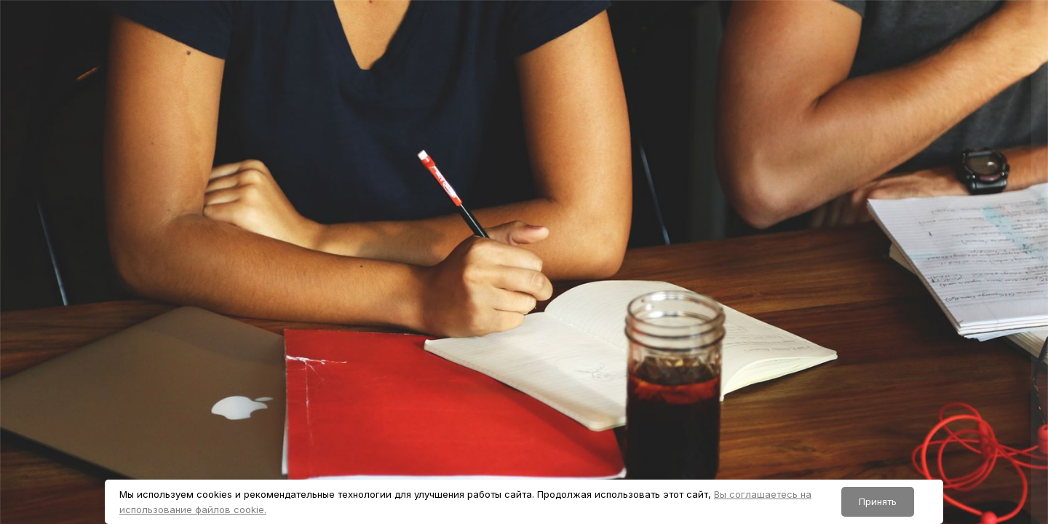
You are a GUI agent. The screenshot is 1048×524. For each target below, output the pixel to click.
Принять (878, 501)
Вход (894, 413)
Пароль (783, 306)
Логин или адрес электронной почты (865, 235)
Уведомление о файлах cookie (928, 510)
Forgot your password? (981, 374)
